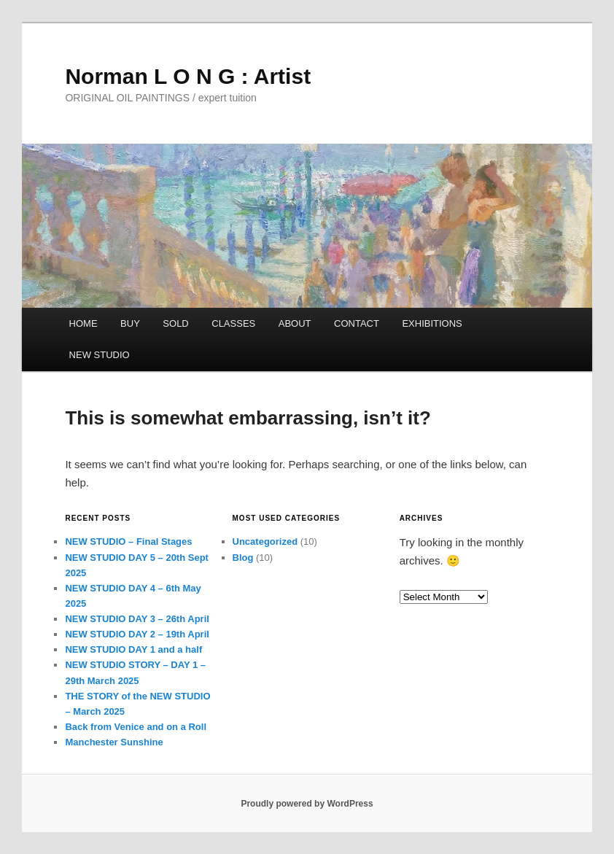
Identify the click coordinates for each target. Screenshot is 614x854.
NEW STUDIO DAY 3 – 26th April (137, 618)
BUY (130, 323)
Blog (243, 557)
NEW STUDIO (99, 354)
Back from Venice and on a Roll (135, 726)
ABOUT (295, 323)
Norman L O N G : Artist (188, 76)
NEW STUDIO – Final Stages (128, 541)
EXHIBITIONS (432, 323)
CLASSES (233, 323)
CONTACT (356, 323)
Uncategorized (265, 541)
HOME (83, 323)
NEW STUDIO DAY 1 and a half (133, 649)
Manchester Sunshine (114, 742)
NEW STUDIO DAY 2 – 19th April (137, 634)
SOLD (175, 323)
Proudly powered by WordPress (307, 804)
